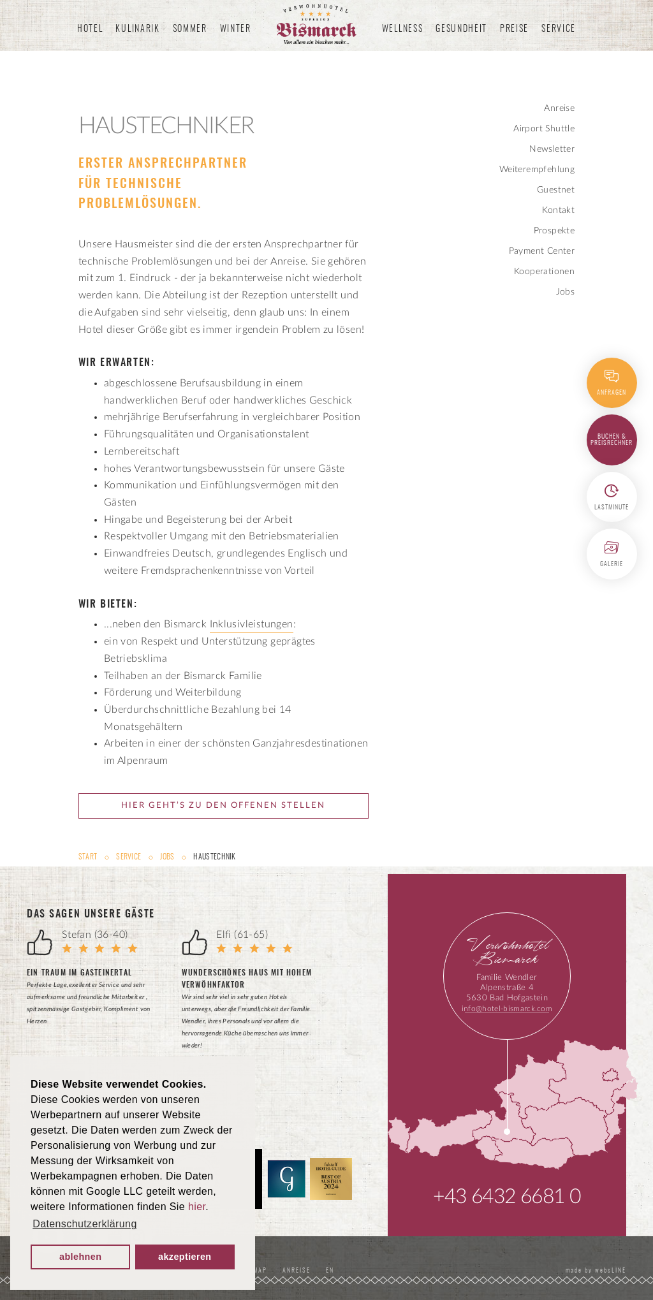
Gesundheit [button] (461, 29)
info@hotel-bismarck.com (507, 1008)
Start (88, 857)
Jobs (565, 292)
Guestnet (556, 190)
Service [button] (558, 29)
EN (332, 1270)
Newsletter (552, 149)
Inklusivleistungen (251, 624)
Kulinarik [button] (137, 29)
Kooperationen (544, 271)
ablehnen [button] (80, 1257)
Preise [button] (514, 29)
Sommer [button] (190, 29)
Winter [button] (235, 29)
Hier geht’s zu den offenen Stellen (223, 805)
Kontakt (558, 210)
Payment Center (542, 251)
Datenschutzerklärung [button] (85, 1223)
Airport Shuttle (544, 128)
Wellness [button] (402, 29)
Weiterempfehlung (537, 169)
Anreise (559, 108)
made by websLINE (594, 1270)
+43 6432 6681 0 (506, 1197)
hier (196, 1206)
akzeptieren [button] (185, 1257)
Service (128, 857)
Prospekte (554, 230)
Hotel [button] (90, 29)
